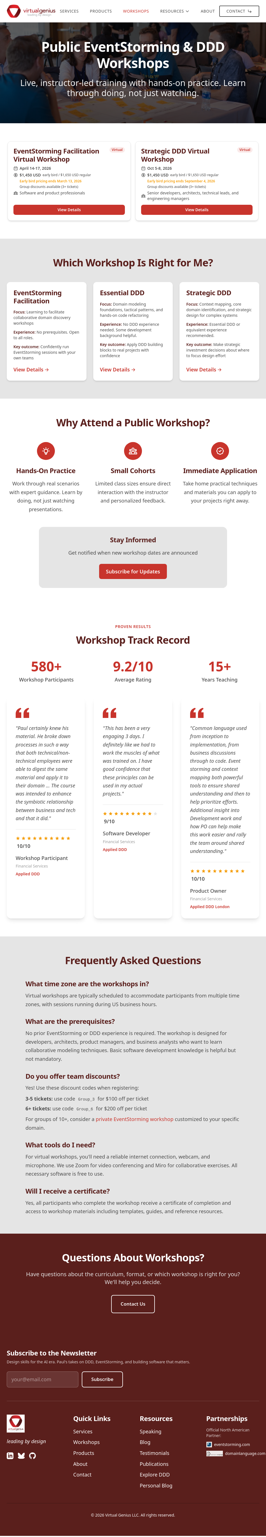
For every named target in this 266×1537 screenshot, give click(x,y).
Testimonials (154, 1454)
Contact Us (133, 1304)
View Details (69, 209)
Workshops (136, 11)
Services (69, 11)
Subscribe (103, 1380)
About (208, 11)
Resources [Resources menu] (175, 11)
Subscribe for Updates (133, 571)
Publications (154, 1465)
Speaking (151, 1432)
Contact (239, 11)
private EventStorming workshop (135, 1119)
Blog (145, 1443)
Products (101, 11)
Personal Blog (156, 1486)
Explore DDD (155, 1475)
